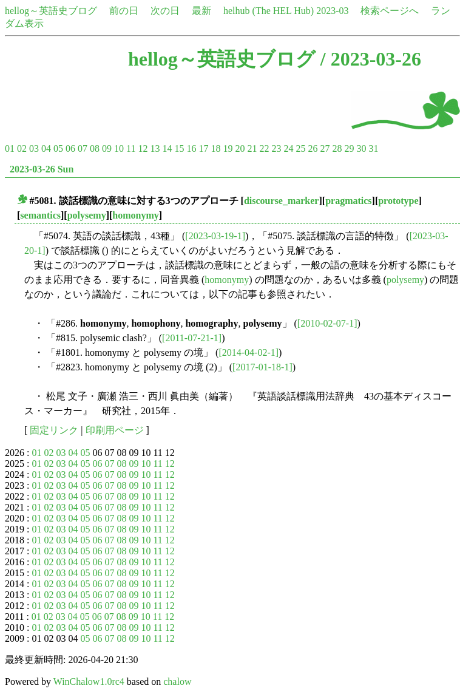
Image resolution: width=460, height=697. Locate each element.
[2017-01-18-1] (262, 367)
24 (288, 148)
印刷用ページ (115, 430)
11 (130, 148)
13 (155, 148)
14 (167, 148)
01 (10, 148)
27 (325, 148)
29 (349, 148)
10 (119, 148)
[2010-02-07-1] (327, 323)
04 (46, 148)
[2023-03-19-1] (215, 236)
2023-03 (332, 10)
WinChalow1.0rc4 (88, 681)
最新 (201, 10)
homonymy (135, 215)
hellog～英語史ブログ (51, 10)
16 (191, 148)
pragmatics (348, 200)
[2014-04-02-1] (248, 352)
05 (58, 148)
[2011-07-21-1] (192, 338)
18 (215, 148)
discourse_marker (281, 200)
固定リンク (54, 430)
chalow (177, 681)
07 (82, 148)
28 (337, 148)
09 (107, 148)
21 (252, 148)
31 (373, 148)
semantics (40, 215)
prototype (398, 200)
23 (276, 148)
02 (22, 148)
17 (203, 148)
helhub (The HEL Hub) (268, 10)
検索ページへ (389, 10)
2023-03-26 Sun (41, 169)
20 (240, 148)
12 (142, 148)
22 (264, 148)
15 (179, 148)
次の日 (165, 10)
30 (361, 148)
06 (70, 148)
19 (227, 148)
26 (312, 148)
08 (95, 148)
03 (34, 148)
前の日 (123, 10)
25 (300, 148)
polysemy (86, 215)
